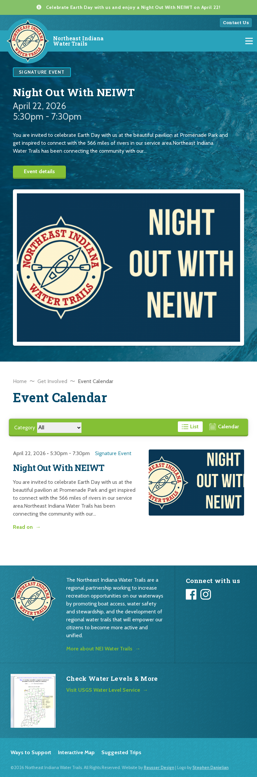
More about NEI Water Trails (99, 648)
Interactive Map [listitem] (76, 752)
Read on (23, 527)
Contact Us (236, 22)
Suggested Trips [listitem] (121, 752)
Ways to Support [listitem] (31, 752)
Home (20, 381)
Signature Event (113, 453)
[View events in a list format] (190, 426)
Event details (39, 171)
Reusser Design (159, 767)
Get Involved (52, 381)
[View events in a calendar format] (224, 426)
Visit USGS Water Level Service (103, 690)
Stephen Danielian (210, 767)
